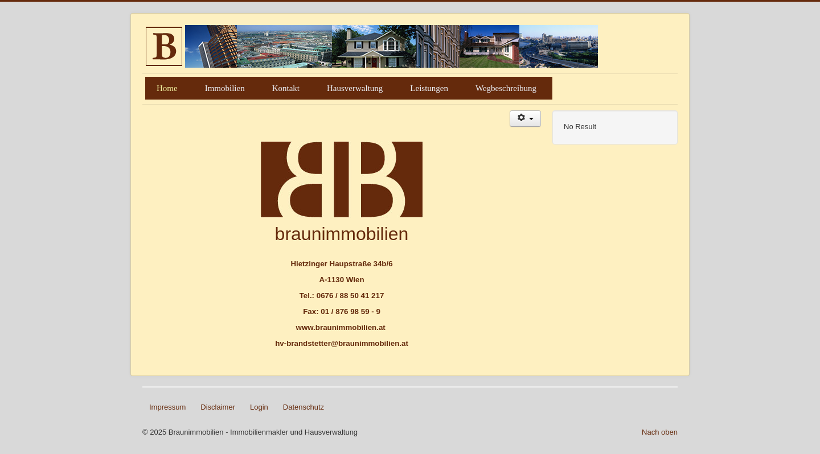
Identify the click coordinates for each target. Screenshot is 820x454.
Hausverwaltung (355, 88)
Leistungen (429, 88)
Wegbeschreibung (505, 88)
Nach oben (660, 432)
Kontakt (286, 88)
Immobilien (225, 88)
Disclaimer (217, 407)
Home (167, 88)
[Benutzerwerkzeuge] (525, 118)
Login (259, 407)
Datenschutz (303, 407)
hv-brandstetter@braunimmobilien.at (341, 343)
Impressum (167, 407)
